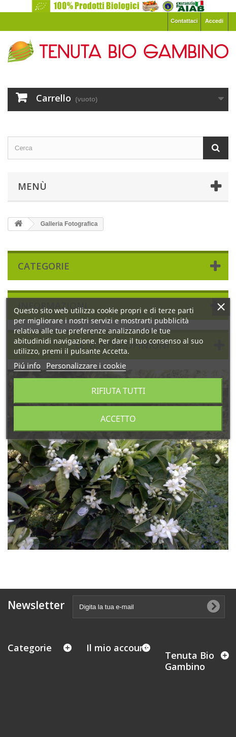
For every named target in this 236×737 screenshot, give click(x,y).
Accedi (214, 21)
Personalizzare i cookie (86, 365)
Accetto (118, 418)
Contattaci (184, 21)
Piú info (27, 365)
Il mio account (117, 648)
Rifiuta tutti (118, 390)
